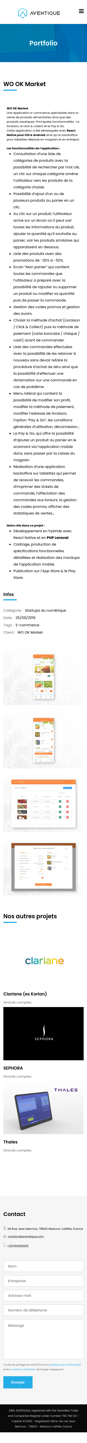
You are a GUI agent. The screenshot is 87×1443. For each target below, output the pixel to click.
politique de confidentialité (65, 1364)
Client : (9, 632)
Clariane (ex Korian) (25, 994)
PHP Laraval (57, 537)
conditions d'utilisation (23, 1369)
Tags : (8, 625)
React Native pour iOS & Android (41, 132)
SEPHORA (13, 1068)
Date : (8, 617)
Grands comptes (17, 1002)
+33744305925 (17, 1246)
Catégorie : (13, 610)
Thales (10, 1142)
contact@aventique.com (26, 1236)
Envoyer (18, 1382)
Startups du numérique (45, 610)
